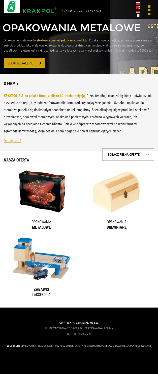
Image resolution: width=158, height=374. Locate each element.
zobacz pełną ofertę (124, 154)
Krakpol (30, 6)
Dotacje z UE (12, 141)
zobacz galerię (21, 63)
